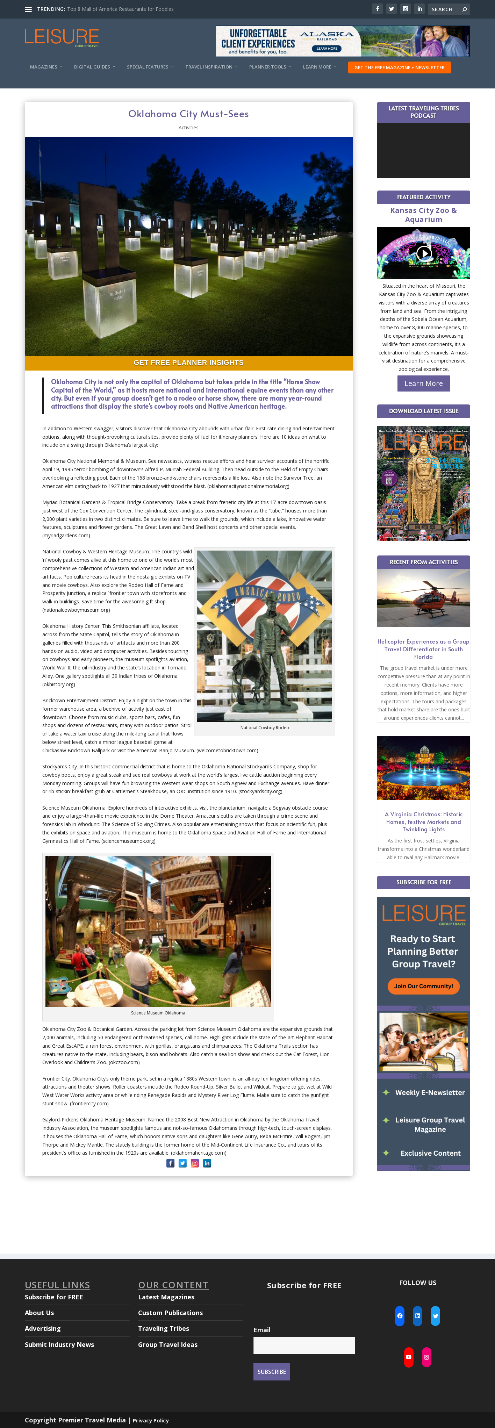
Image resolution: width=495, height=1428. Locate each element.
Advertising (43, 1328)
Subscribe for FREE (54, 1297)
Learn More (317, 67)
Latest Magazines (166, 1297)
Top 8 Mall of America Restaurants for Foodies (120, 9)
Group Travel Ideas (168, 1344)
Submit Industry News (59, 1344)
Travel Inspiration (208, 67)
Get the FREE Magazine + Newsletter (399, 67)
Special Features (147, 67)
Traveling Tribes (163, 1328)
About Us (39, 1312)
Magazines (43, 67)
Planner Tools (267, 67)
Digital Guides (92, 67)
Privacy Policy (151, 1420)
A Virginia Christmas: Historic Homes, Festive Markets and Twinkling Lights (424, 821)
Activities (189, 127)
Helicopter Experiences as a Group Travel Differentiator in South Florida (424, 648)
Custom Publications (170, 1312)
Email (262, 1330)
